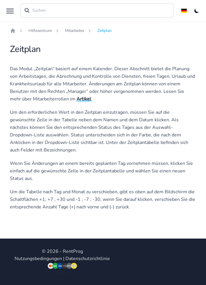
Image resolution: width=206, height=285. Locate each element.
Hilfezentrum (40, 30)
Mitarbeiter (74, 30)
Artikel (84, 99)
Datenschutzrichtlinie (87, 258)
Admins (59, 273)
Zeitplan (104, 30)
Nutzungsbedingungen (38, 258)
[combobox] (97, 10)
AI (71, 273)
